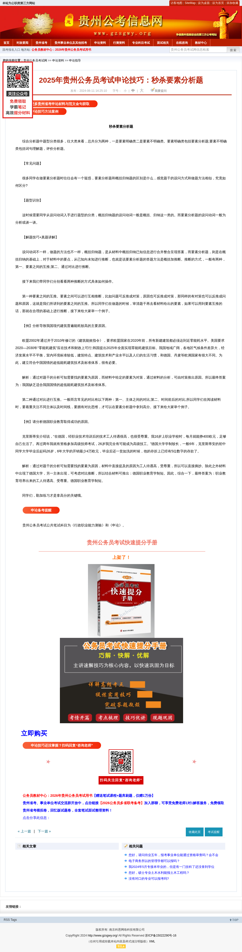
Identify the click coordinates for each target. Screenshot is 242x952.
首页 (6, 43)
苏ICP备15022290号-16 (160, 935)
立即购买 (34, 733)
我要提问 (161, 90)
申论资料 (100, 43)
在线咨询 (182, 43)
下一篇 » (44, 831)
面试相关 (163, 43)
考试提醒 (214, 832)
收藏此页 (195, 832)
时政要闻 (22, 43)
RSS (7, 919)
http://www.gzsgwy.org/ (103, 935)
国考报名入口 (11, 49)
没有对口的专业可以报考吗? (149, 878)
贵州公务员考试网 (35, 60)
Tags (14, 919)
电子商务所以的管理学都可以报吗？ (154, 861)
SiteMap (190, 3)
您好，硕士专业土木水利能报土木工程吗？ (159, 873)
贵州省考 (41, 43)
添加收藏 (232, 3)
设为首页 (218, 3)
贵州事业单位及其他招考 (70, 43)
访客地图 (176, 3)
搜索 (233, 50)
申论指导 (75, 60)
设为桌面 (204, 3)
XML (152, 941)
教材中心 (201, 43)
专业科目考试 (141, 43)
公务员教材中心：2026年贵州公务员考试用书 (61, 49)
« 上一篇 (24, 831)
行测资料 (119, 43)
